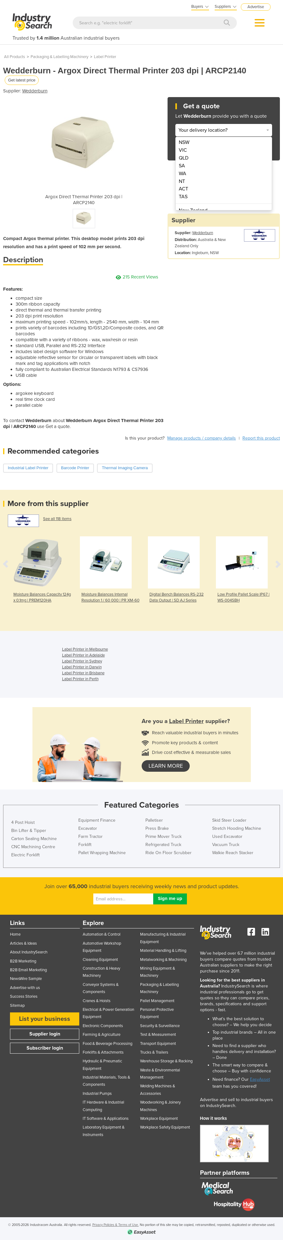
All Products (14, 56)
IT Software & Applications (106, 1118)
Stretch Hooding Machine (236, 828)
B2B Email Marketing (28, 969)
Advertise (255, 6)
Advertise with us (25, 987)
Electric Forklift (25, 855)
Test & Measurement (158, 1034)
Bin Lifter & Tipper (28, 830)
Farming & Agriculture (101, 1034)
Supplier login (44, 1034)
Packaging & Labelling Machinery (59, 56)
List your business (44, 1019)
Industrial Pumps (97, 1093)
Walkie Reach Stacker (232, 852)
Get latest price (21, 80)
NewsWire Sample (26, 978)
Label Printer (105, 56)
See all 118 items (57, 518)
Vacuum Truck (225, 844)
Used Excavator (227, 836)
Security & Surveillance (160, 1025)
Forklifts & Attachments (103, 1052)
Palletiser (154, 820)
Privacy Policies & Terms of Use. (115, 1225)
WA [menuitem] (182, 173)
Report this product (261, 438)
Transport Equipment (158, 1043)
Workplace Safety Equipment (165, 1127)
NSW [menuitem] (184, 142)
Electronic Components (103, 1025)
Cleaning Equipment (100, 959)
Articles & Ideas (23, 943)
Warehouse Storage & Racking (166, 1061)
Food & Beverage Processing (107, 1043)
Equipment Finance (96, 820)
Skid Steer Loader (229, 820)
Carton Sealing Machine (34, 838)
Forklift (84, 844)
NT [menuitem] (182, 181)
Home (15, 934)
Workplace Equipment (159, 1118)
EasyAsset (260, 1079)
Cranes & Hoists (96, 1000)
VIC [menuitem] (183, 150)
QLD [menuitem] (183, 158)
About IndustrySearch (28, 952)
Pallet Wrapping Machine (102, 852)
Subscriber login (45, 1048)
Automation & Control (101, 934)
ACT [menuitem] (183, 189)
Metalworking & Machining (163, 959)
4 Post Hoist (23, 822)
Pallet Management (157, 1000)
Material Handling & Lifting (163, 950)
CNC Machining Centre (33, 846)
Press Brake (157, 828)
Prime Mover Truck (163, 836)
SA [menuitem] (182, 166)
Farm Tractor (90, 836)
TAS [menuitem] (183, 197)
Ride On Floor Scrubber (168, 852)
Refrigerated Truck (163, 844)
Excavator (87, 828)
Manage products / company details (201, 438)
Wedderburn (34, 91)
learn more (166, 765)
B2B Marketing (23, 961)
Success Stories (23, 996)
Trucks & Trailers (154, 1052)
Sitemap (17, 1005)
